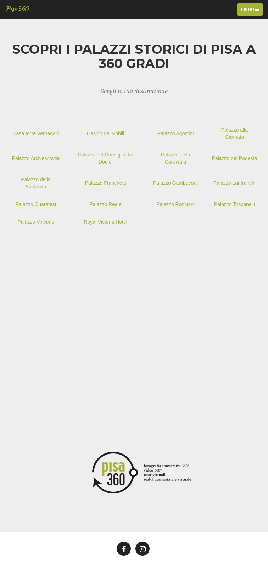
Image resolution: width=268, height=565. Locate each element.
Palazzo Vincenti (35, 222)
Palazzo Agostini (175, 133)
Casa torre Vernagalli (36, 133)
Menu (252, 11)
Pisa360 (17, 8)
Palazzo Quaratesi (36, 204)
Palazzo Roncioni (175, 204)
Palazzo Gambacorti (175, 183)
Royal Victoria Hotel (105, 222)
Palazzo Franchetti (105, 183)
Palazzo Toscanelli (234, 204)
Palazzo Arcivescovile (36, 158)
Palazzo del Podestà (234, 158)
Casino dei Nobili (105, 133)
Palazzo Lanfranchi (234, 183)
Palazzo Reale (105, 204)
